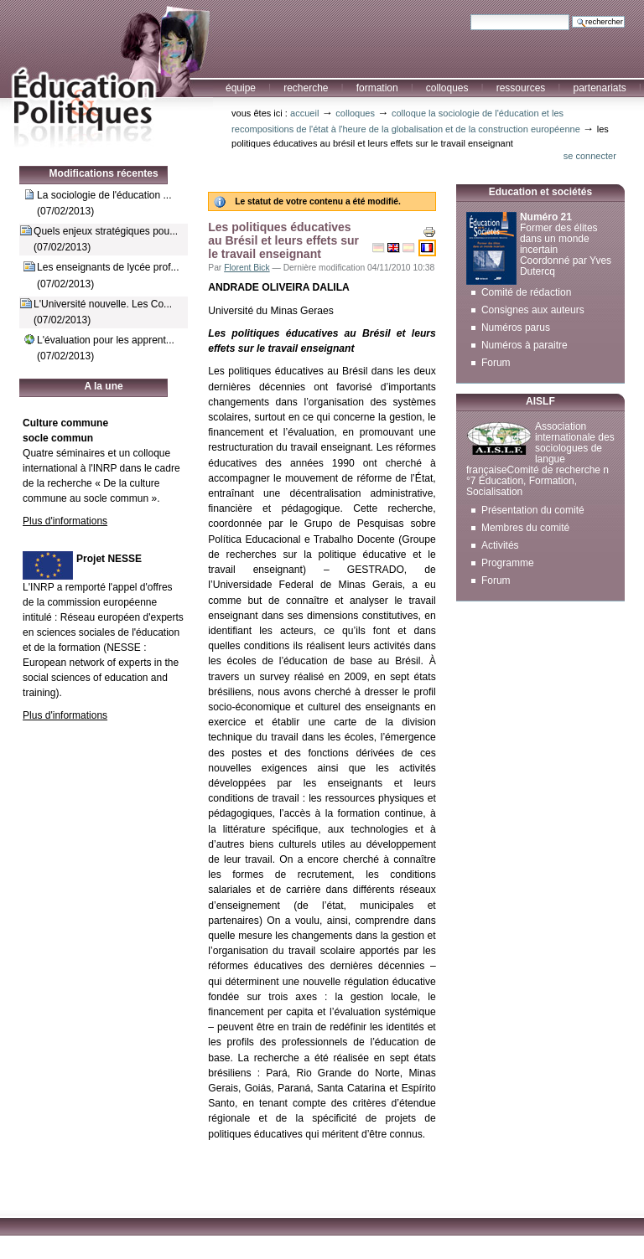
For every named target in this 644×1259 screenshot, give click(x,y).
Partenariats (599, 88)
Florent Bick (246, 267)
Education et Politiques (106, 74)
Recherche (305, 88)
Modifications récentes (103, 173)
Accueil (304, 113)
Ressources (521, 88)
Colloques (447, 88)
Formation (377, 88)
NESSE (123, 647)
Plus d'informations (65, 521)
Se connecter (590, 156)
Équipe (241, 88)
